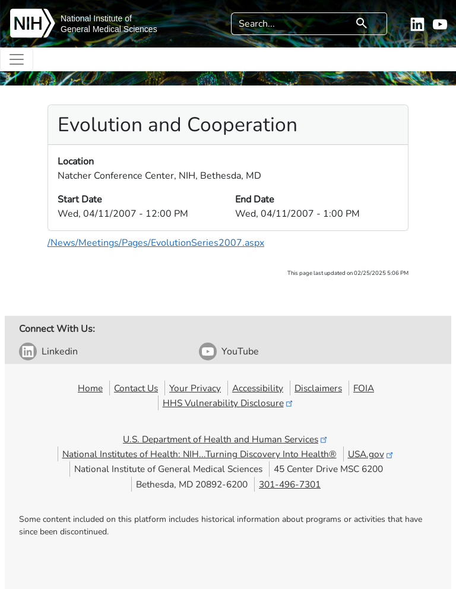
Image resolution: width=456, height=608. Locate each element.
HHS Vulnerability (228, 403)
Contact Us (136, 388)
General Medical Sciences (109, 29)
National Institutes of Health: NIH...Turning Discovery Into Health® (199, 454)
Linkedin (60, 351)
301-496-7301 (290, 484)
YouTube (240, 351)
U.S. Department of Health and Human (226, 439)
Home (90, 388)
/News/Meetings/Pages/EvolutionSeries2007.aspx (156, 242)
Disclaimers (318, 388)
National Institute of (96, 18)
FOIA (363, 388)
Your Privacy (195, 388)
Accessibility (257, 388)
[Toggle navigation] (16, 59)
